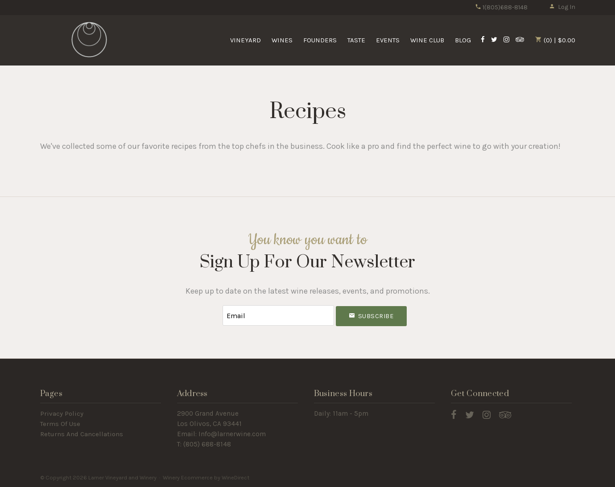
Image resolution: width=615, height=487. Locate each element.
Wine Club (427, 40)
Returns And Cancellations (81, 434)
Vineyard (245, 40)
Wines (282, 40)
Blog (463, 40)
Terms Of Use (60, 424)
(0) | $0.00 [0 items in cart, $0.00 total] (555, 40)
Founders (320, 40)
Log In (562, 7)
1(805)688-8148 (501, 7)
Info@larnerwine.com (232, 434)
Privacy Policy (61, 413)
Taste (356, 40)
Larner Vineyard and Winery (89, 39)
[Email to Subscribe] (278, 315)
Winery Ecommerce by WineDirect (206, 477)
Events (388, 40)
